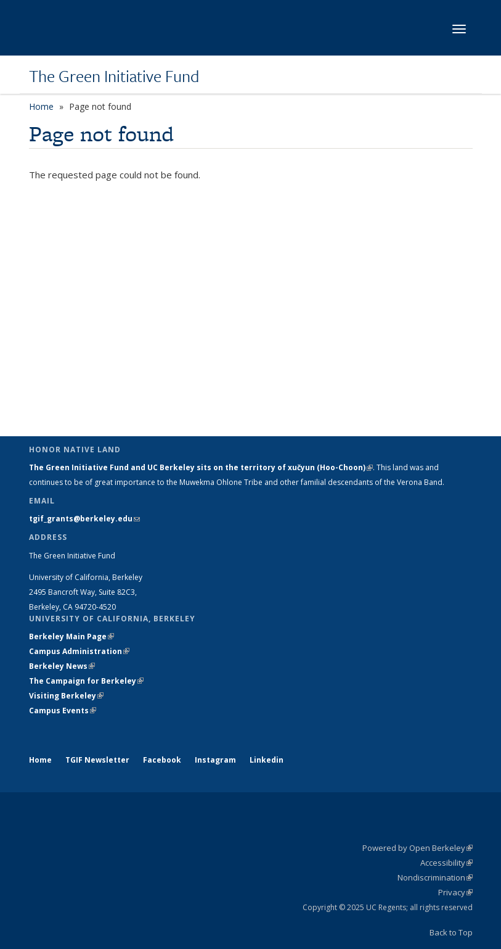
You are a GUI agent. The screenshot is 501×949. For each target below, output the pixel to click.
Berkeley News (62, 666)
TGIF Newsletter (97, 760)
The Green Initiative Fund (114, 76)
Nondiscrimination (435, 877)
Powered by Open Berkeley (417, 847)
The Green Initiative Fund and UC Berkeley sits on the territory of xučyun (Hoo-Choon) (201, 467)
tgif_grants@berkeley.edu (84, 518)
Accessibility (446, 862)
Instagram (215, 760)
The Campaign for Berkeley (86, 681)
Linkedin (266, 760)
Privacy (455, 892)
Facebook (162, 760)
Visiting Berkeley (66, 695)
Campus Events (62, 710)
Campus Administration (79, 651)
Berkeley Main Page (71, 636)
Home (41, 106)
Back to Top (451, 932)
